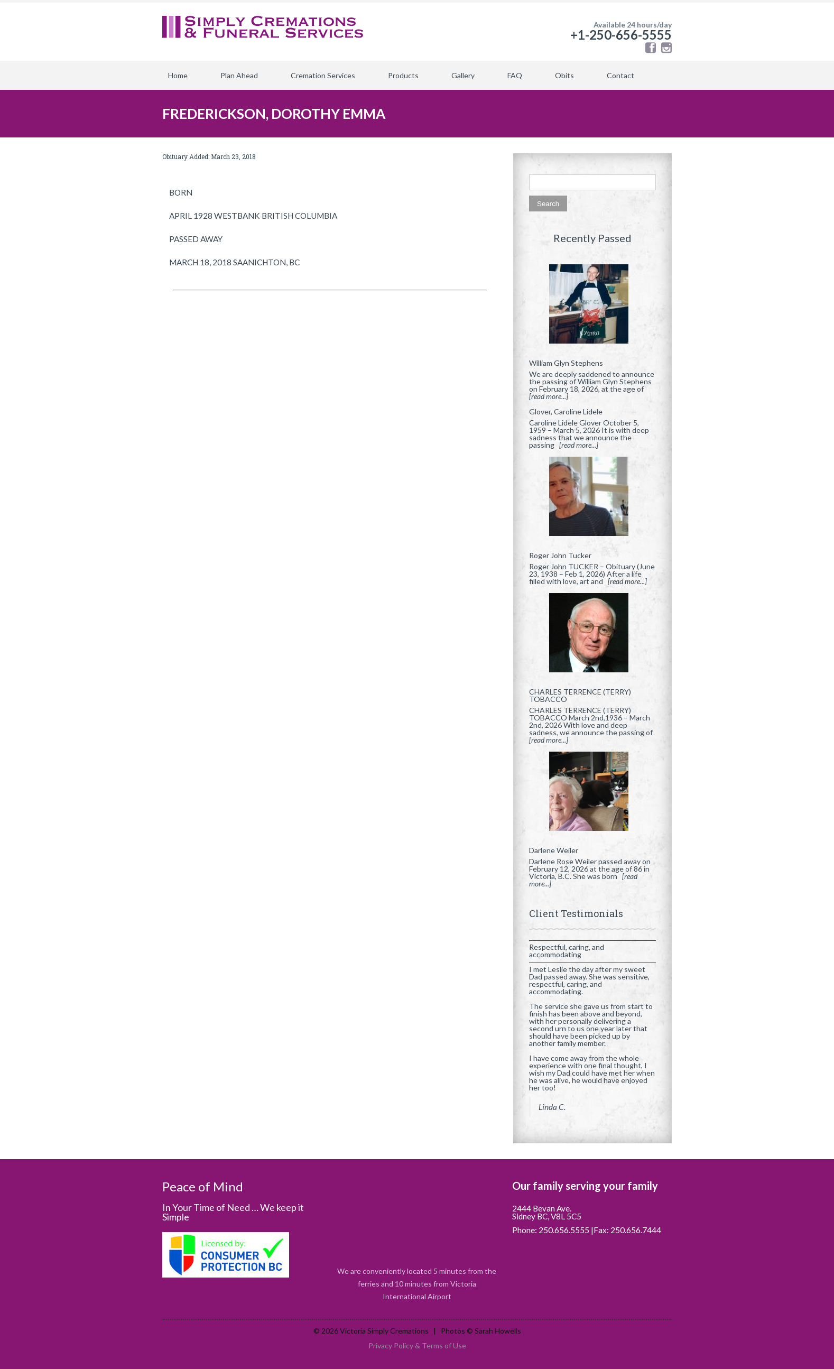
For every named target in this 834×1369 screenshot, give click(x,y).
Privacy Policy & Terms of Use (417, 1345)
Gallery (463, 75)
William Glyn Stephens (566, 362)
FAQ (514, 75)
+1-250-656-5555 (621, 34)
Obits (564, 75)
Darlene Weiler (553, 850)
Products (403, 75)
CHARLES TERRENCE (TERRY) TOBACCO (580, 695)
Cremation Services (323, 75)
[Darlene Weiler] (592, 795)
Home (178, 75)
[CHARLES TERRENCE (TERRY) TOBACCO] (592, 637)
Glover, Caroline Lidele (566, 411)
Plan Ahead (239, 75)
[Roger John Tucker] (592, 500)
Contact (620, 75)
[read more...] (548, 396)
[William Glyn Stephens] (592, 308)
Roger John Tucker (560, 555)
